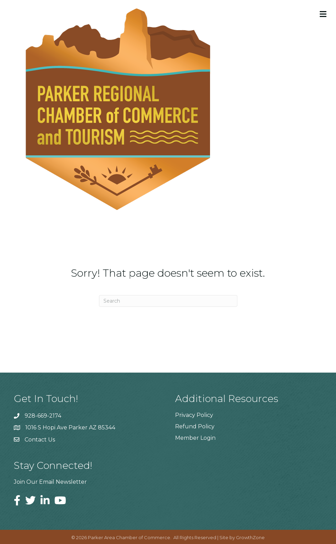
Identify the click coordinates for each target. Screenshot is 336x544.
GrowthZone (250, 537)
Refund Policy (195, 426)
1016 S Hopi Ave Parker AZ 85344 (70, 427)
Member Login (195, 438)
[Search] (168, 301)
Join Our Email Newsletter (50, 482)
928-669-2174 (43, 415)
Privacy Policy (194, 415)
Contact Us (40, 439)
